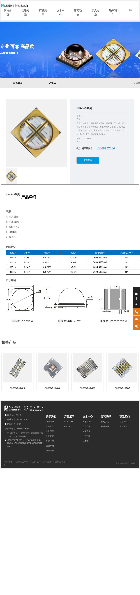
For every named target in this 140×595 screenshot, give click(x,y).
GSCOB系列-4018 (17, 388)
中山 (63, 462)
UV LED (52, 83)
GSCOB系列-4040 (52, 388)
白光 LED (17, 83)
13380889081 (23, 428)
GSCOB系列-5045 (122, 388)
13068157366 (105, 148)
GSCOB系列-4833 (87, 388)
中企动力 (57, 462)
